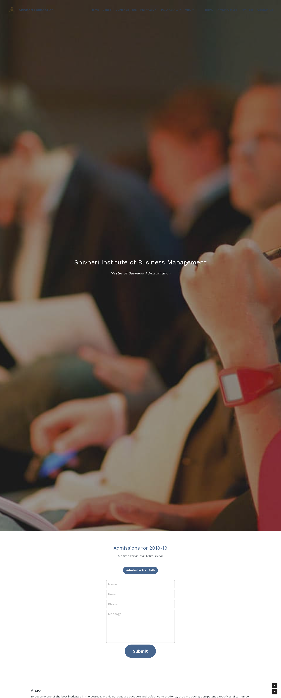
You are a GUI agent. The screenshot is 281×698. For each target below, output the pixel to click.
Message (115, 614)
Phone (113, 604)
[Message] (140, 626)
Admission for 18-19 (140, 570)
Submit (140, 651)
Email (112, 594)
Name (112, 584)
